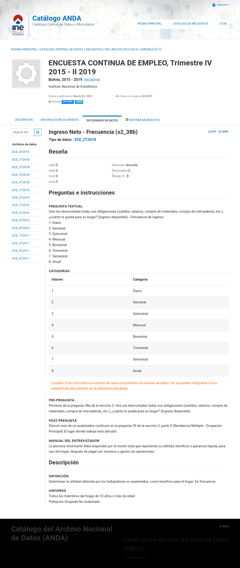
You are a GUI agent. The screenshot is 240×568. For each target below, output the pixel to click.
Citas (223, 23)
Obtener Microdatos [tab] (143, 120)
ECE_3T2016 (20, 220)
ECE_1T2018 (20, 159)
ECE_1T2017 (20, 235)
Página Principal (149, 23)
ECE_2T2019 (20, 197)
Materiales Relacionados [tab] (60, 119)
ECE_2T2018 (20, 167)
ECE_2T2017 (20, 243)
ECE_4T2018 (20, 182)
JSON (223, 131)
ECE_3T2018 (20, 175)
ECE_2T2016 (20, 212)
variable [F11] (150, 49)
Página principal (24, 49)
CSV (212, 131)
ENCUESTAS (94, 49)
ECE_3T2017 (20, 250)
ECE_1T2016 (20, 205)
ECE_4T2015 (20, 152)
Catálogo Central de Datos (61, 49)
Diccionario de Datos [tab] (102, 120)
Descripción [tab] (24, 119)
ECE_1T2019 (20, 190)
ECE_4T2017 (20, 258)
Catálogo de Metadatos (190, 23)
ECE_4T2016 (20, 228)
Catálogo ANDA (56, 18)
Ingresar (219, 4)
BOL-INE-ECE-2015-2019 (121, 49)
